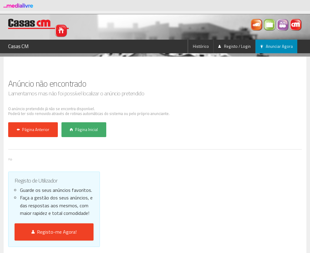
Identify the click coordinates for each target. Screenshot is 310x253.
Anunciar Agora (276, 46)
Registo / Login (234, 46)
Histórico (201, 46)
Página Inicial (84, 129)
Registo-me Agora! (54, 231)
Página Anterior (33, 129)
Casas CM (18, 46)
